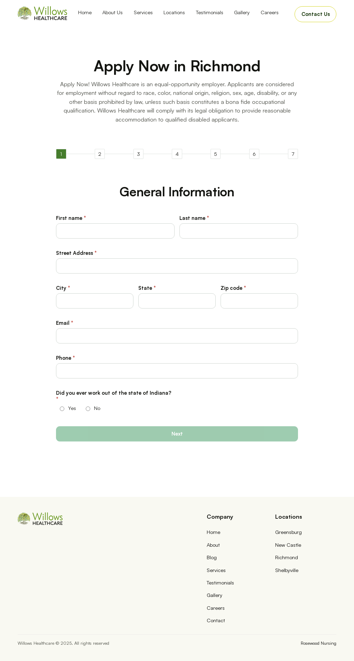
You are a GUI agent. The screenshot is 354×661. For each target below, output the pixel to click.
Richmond (286, 557)
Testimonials (209, 12)
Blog (212, 557)
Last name (194, 218)
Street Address (76, 253)
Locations (174, 12)
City (63, 288)
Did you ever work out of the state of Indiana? (113, 396)
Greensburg (288, 532)
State (147, 288)
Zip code (233, 288)
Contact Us (315, 14)
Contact (216, 620)
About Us (112, 12)
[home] (42, 13)
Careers (270, 12)
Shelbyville (286, 570)
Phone (65, 358)
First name (71, 218)
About (213, 545)
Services (143, 12)
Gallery (242, 12)
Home (85, 12)
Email (64, 323)
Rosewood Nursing (318, 643)
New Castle (288, 545)
